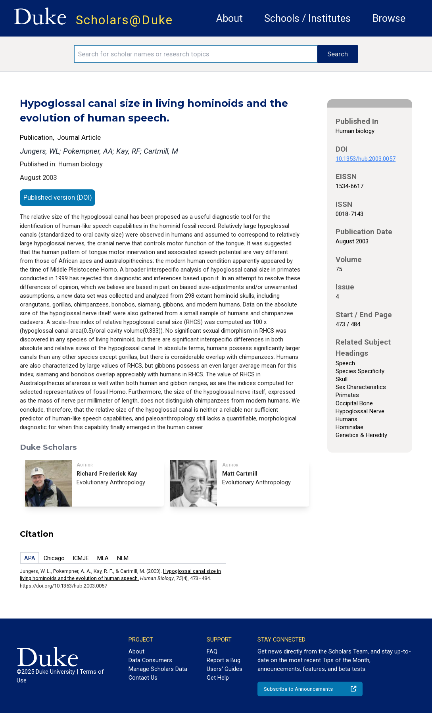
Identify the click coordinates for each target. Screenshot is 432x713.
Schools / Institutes (307, 18)
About (229, 18)
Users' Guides (224, 669)
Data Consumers (150, 660)
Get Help (218, 677)
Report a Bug (223, 660)
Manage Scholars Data (158, 669)
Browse (388, 18)
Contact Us (143, 677)
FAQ (212, 651)
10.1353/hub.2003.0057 (366, 158)
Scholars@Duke (124, 20)
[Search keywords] (195, 54)
